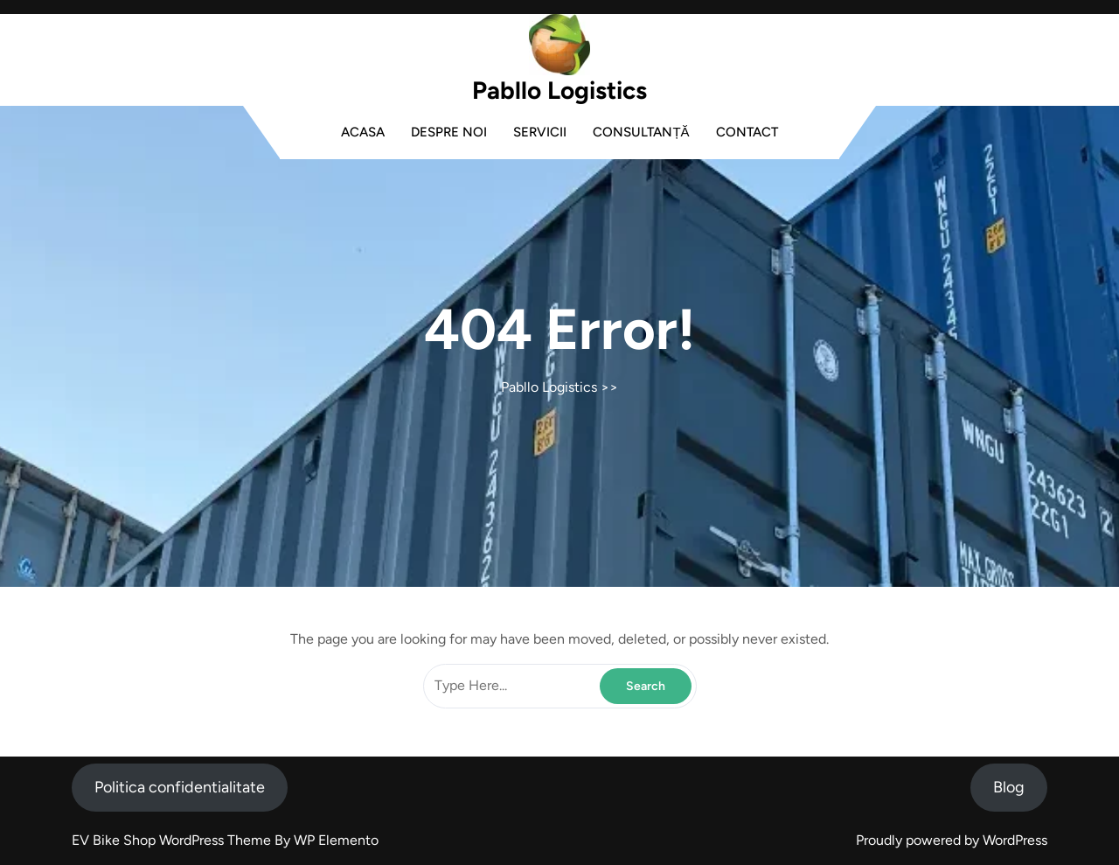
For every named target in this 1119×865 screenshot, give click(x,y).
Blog (1009, 787)
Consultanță (641, 132)
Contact (747, 132)
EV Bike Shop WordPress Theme (173, 840)
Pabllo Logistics (559, 90)
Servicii (539, 132)
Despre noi (449, 132)
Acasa (363, 132)
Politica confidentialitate (179, 787)
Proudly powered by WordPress (951, 840)
